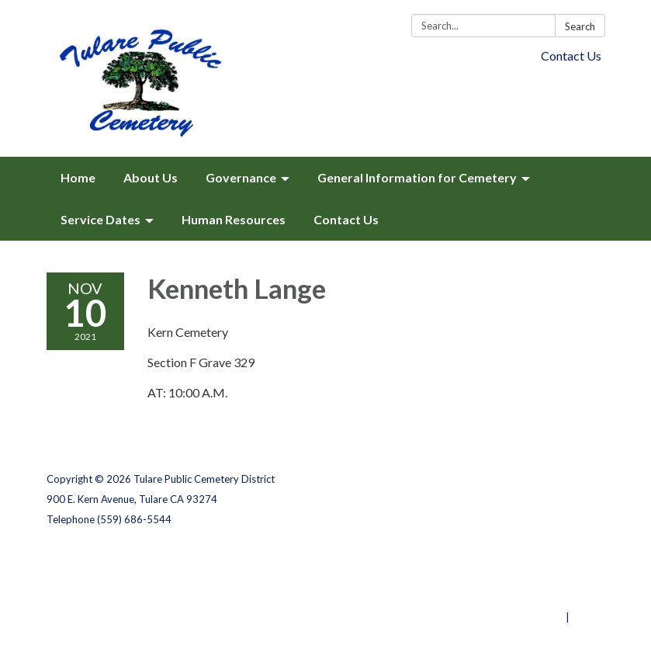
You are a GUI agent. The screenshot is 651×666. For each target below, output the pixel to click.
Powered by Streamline (506, 617)
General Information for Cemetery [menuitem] (417, 177)
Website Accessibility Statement (523, 597)
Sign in (588, 617)
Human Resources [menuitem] (234, 219)
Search (580, 26)
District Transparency (551, 577)
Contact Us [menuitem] (346, 219)
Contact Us (571, 55)
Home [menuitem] (78, 177)
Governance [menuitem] (241, 177)
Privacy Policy (571, 556)
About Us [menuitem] (150, 177)
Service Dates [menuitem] (100, 219)
